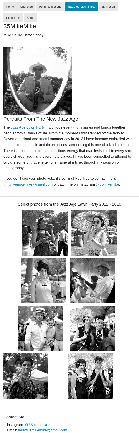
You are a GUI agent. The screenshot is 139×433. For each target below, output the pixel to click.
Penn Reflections (50, 6)
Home (10, 6)
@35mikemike (107, 184)
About (30, 18)
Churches (26, 6)
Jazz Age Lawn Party (81, 6)
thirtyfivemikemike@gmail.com (28, 184)
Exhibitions (13, 18)
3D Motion (108, 6)
